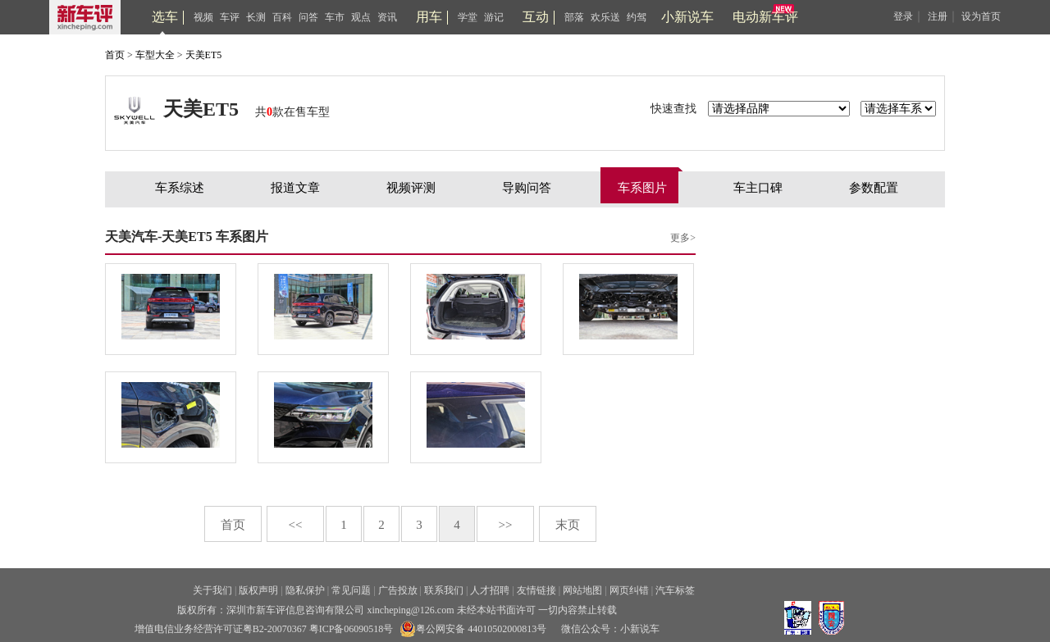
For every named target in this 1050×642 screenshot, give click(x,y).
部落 (574, 17)
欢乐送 (605, 17)
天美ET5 (203, 55)
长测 (256, 17)
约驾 (636, 17)
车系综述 (179, 187)
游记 (494, 17)
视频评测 (411, 187)
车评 (230, 17)
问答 (308, 17)
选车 (165, 17)
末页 (567, 524)
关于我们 (212, 590)
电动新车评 (765, 17)
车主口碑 (758, 187)
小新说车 (687, 17)
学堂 (467, 17)
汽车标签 (675, 590)
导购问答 (526, 187)
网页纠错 (629, 590)
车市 (335, 17)
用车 (429, 17)
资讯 (387, 17)
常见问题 (351, 590)
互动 (536, 17)
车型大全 (155, 55)
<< (296, 524)
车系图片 (642, 187)
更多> (683, 238)
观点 (361, 17)
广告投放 (398, 590)
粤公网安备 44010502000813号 (472, 629)
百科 (282, 17)
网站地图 (582, 590)
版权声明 (258, 590)
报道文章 (295, 187)
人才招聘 (489, 590)
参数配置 (873, 187)
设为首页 (981, 16)
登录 (903, 16)
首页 (115, 55)
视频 (203, 17)
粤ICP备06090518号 (351, 629)
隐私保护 (305, 590)
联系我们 (443, 590)
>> (506, 524)
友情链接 (536, 590)
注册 (937, 16)
